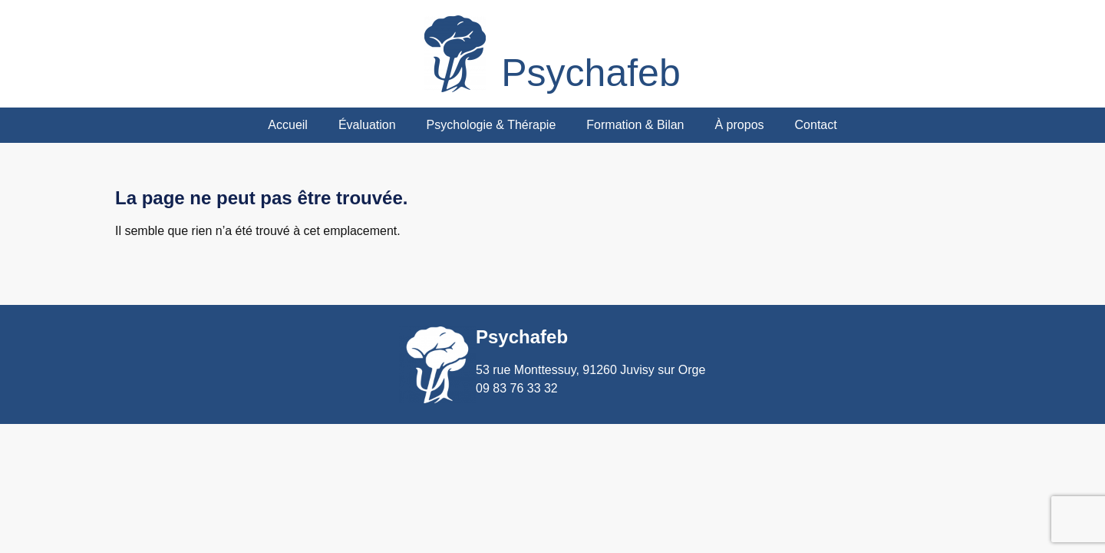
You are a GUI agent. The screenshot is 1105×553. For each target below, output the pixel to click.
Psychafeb (590, 72)
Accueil (288, 124)
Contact (816, 124)
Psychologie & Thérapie (491, 124)
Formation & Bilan (635, 124)
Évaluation (367, 124)
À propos (739, 124)
